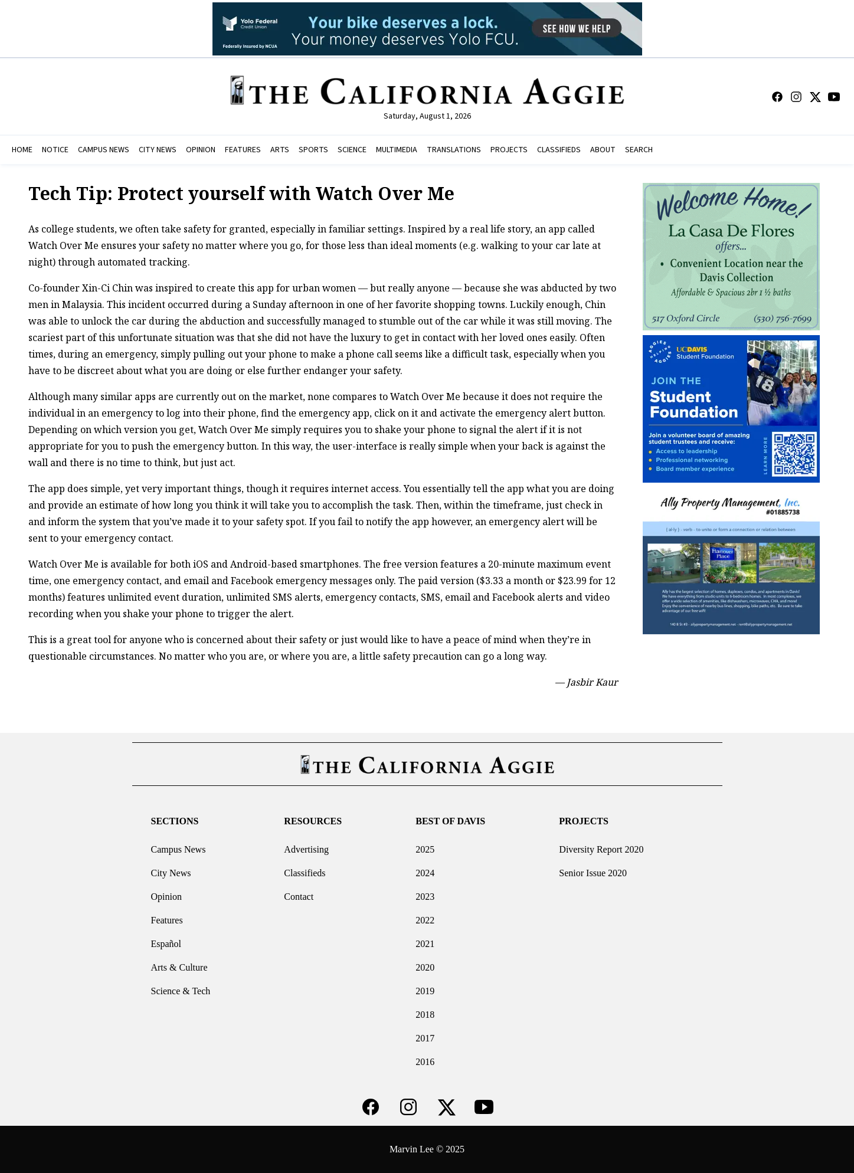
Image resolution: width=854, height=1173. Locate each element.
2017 (424, 1038)
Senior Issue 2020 (593, 873)
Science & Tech (180, 991)
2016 (424, 1062)
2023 (424, 897)
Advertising (306, 849)
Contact (298, 897)
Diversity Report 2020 (601, 849)
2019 (424, 991)
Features (166, 920)
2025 (424, 849)
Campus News (177, 849)
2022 (424, 920)
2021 (424, 944)
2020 (424, 967)
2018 (424, 1015)
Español (165, 944)
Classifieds (304, 873)
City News (170, 873)
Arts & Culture (178, 967)
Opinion (165, 897)
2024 (424, 873)
